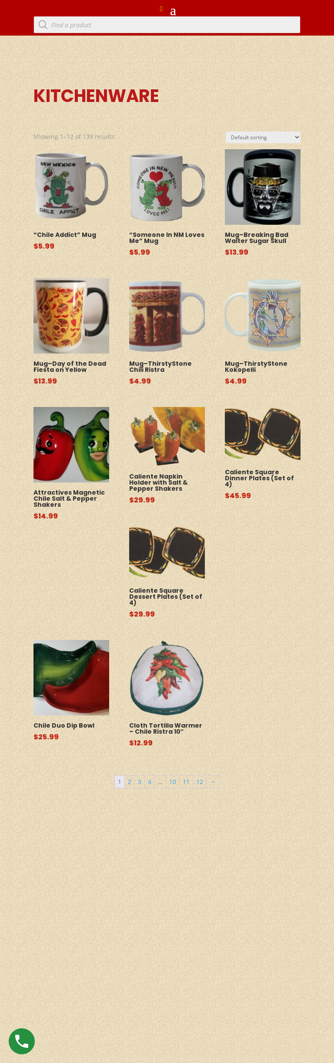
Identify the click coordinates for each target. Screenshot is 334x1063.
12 (199, 782)
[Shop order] (263, 137)
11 (186, 782)
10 (172, 782)
